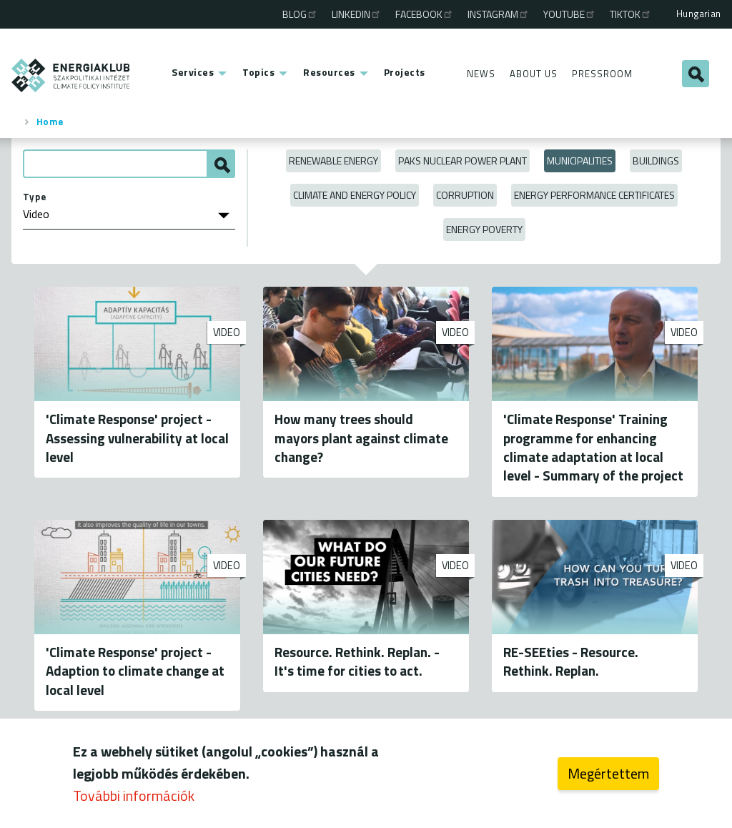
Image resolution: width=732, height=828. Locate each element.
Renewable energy (333, 160)
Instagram (499, 13)
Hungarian (698, 13)
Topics (258, 71)
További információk (133, 800)
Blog (300, 13)
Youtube (569, 13)
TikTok (631, 13)
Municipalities (580, 160)
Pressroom (602, 73)
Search (695, 73)
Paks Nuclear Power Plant (462, 160)
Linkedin (357, 13)
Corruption (465, 194)
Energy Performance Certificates (594, 194)
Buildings (656, 160)
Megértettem (608, 777)
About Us (534, 73)
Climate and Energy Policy (354, 194)
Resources (329, 71)
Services (193, 71)
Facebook (424, 13)
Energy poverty (484, 229)
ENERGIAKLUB (71, 75)
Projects (404, 71)
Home (50, 121)
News (481, 73)
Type (34, 196)
